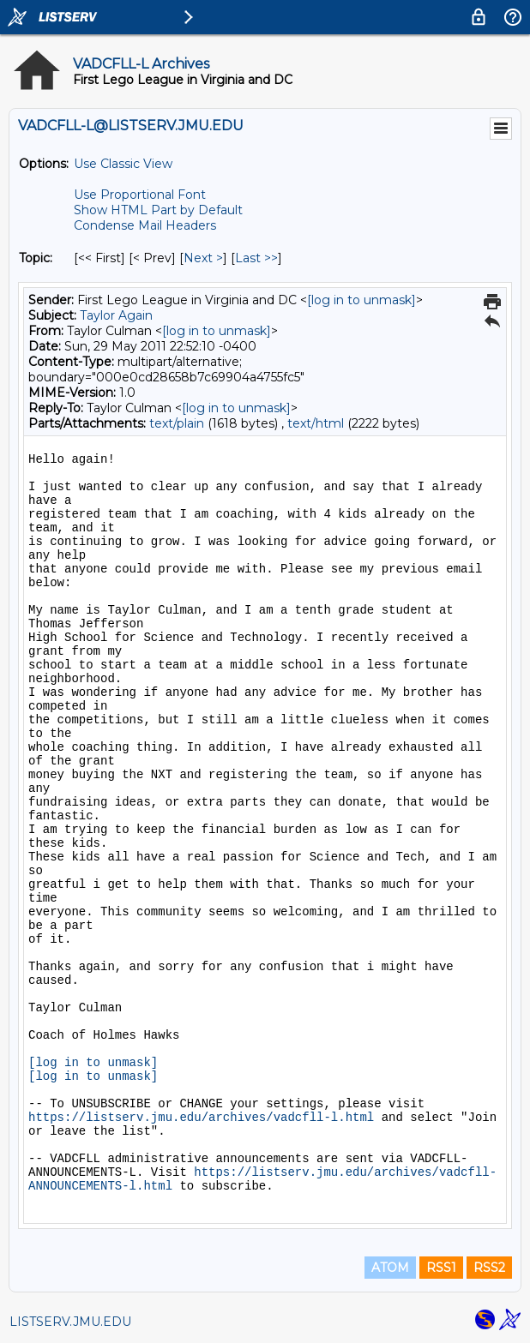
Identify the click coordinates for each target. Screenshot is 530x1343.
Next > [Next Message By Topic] (203, 258)
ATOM (390, 1267)
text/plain (176, 423)
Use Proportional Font (140, 194)
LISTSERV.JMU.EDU (70, 1321)
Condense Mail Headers (145, 225)
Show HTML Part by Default (158, 210)
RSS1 (441, 1267)
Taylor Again (116, 315)
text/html (315, 423)
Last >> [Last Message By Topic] (256, 258)
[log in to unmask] (361, 300)
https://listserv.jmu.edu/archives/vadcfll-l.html (201, 1117)
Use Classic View (123, 163)
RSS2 (489, 1267)
